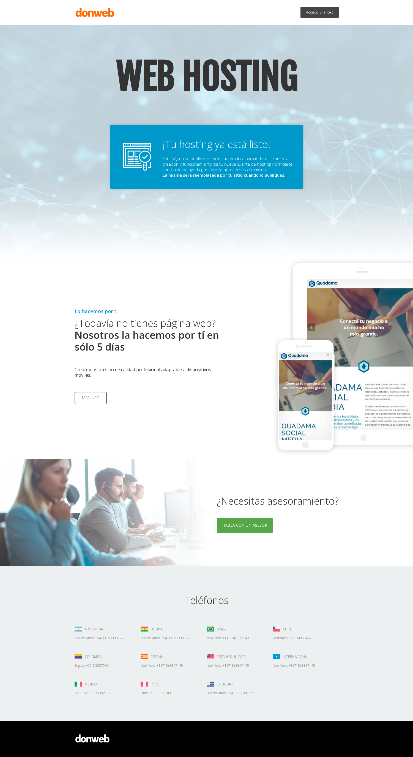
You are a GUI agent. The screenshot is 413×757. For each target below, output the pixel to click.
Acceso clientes (319, 12)
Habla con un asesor (244, 525)
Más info (90, 397)
